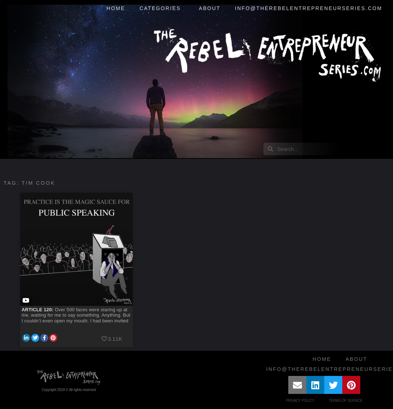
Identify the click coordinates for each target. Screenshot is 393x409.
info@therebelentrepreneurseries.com (308, 8)
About (209, 8)
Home (116, 8)
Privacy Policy (300, 401)
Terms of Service (345, 401)
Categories (162, 8)
